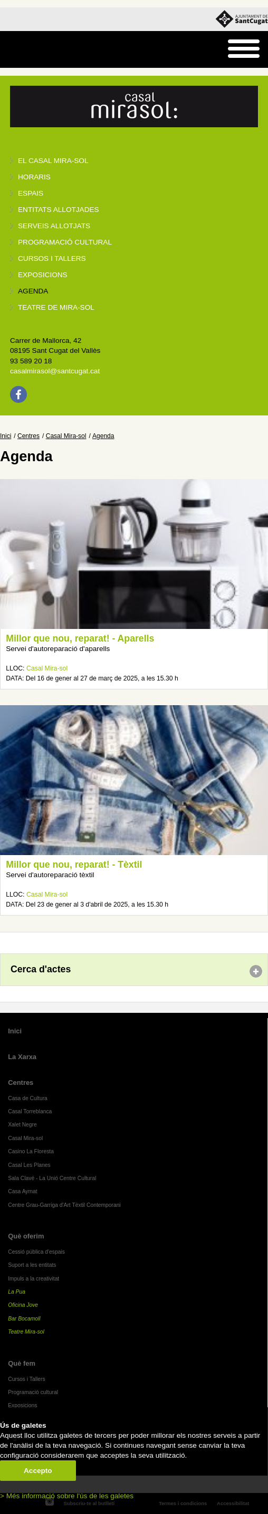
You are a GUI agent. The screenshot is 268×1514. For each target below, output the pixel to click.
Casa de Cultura (27, 1098)
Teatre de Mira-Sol (56, 307)
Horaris (34, 177)
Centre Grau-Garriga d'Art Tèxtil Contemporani (64, 1205)
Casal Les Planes (29, 1165)
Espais (30, 193)
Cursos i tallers (52, 258)
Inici (5, 436)
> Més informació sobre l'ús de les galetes (66, 1496)
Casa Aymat (22, 1191)
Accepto (38, 1471)
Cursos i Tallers (26, 1379)
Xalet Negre (22, 1124)
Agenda (33, 291)
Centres (28, 436)
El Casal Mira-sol (53, 161)
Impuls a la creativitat (33, 1279)
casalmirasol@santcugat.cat (55, 371)
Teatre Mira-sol (26, 1332)
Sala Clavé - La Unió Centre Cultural (52, 1178)
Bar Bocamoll (24, 1319)
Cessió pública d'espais (36, 1252)
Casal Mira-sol (66, 436)
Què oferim (26, 1236)
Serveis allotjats (54, 226)
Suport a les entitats (32, 1265)
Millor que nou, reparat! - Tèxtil (74, 864)
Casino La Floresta (31, 1151)
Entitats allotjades (58, 210)
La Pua (16, 1292)
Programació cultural (65, 242)
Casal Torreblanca (30, 1111)
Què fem (21, 1363)
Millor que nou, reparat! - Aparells (80, 638)
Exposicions (43, 275)
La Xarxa (22, 1057)
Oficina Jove (23, 1305)
